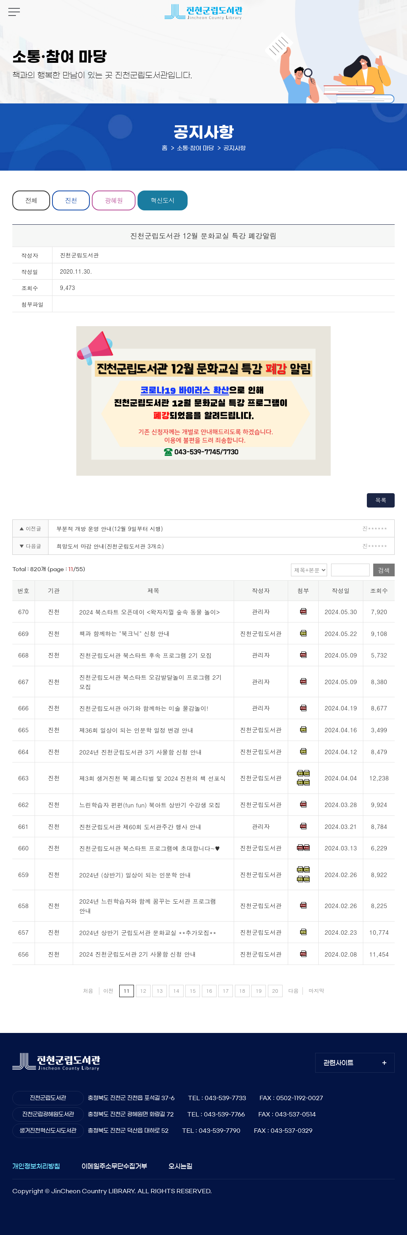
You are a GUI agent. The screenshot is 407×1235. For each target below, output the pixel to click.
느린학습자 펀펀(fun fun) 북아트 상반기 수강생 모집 (149, 805)
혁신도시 (162, 200)
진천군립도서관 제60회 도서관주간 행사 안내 (140, 827)
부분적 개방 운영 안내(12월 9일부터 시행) (109, 529)
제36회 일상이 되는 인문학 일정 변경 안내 (136, 730)
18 (242, 990)
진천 (71, 200)
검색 (384, 570)
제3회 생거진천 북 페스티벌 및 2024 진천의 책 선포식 (152, 778)
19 (259, 990)
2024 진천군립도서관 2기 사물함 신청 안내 (137, 954)
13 (160, 990)
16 (209, 990)
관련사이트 (338, 1063)
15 (193, 990)
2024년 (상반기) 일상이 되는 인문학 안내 (135, 875)
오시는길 (180, 1166)
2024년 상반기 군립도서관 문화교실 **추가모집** (147, 932)
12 (143, 990)
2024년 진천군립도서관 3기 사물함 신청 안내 (140, 752)
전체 (31, 200)
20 (275, 990)
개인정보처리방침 (36, 1166)
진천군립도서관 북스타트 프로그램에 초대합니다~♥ (149, 848)
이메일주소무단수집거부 (114, 1166)
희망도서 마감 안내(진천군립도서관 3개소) (110, 546)
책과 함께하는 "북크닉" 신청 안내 (124, 634)
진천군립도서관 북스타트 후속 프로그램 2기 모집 (145, 655)
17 (226, 990)
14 (176, 990)
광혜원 (114, 200)
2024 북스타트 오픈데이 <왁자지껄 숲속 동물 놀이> (149, 612)
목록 (380, 500)
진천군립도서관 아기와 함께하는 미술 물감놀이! (143, 708)
